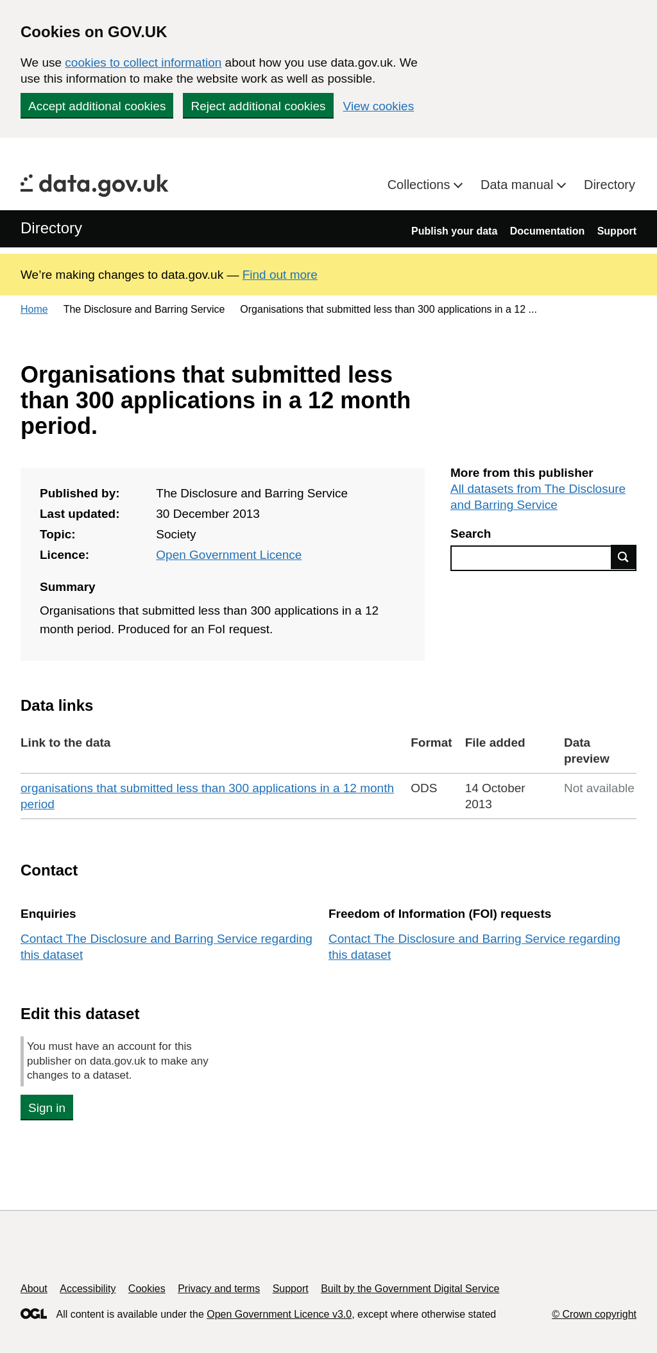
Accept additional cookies (97, 106)
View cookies (378, 106)
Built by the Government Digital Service (410, 1288)
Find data (623, 557)
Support (616, 231)
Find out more (280, 274)
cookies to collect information (143, 62)
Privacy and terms (219, 1288)
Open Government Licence (229, 554)
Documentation (547, 231)
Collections (421, 185)
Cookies (147, 1288)
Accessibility (87, 1288)
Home (34, 309)
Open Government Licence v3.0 (279, 1314)
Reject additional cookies (258, 106)
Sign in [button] (46, 1108)
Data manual (519, 185)
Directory (609, 185)
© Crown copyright (594, 1314)
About (34, 1288)
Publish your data (454, 231)
